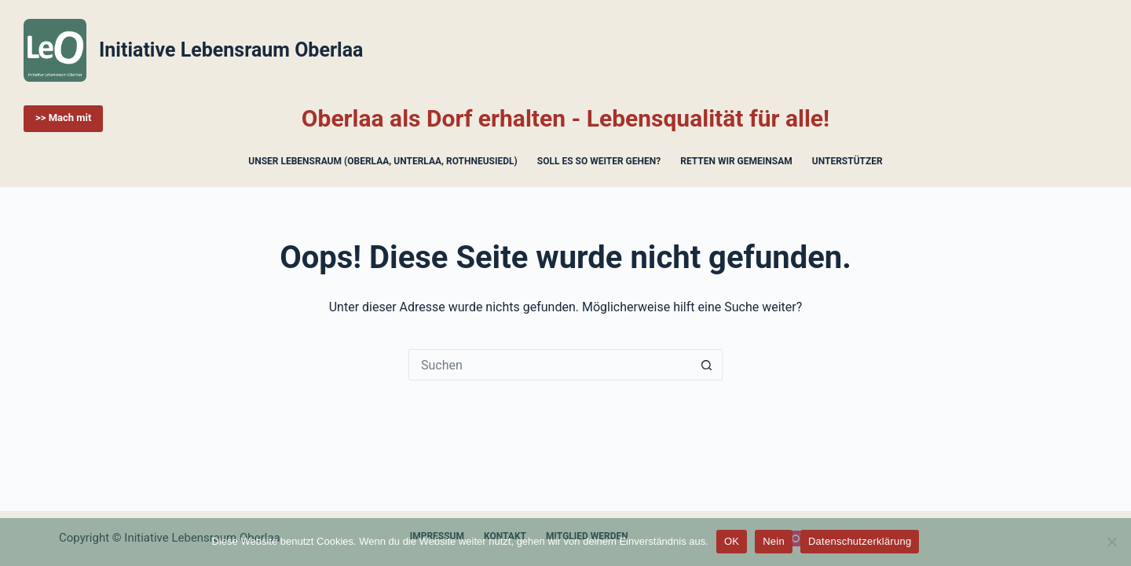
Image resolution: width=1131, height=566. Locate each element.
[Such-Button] (707, 364)
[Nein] (1111, 541)
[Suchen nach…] (549, 364)
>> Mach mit (63, 117)
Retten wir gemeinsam (736, 161)
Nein (774, 541)
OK (731, 541)
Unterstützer (847, 161)
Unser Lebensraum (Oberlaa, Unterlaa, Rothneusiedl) (382, 161)
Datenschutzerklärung (859, 541)
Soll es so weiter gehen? (599, 161)
